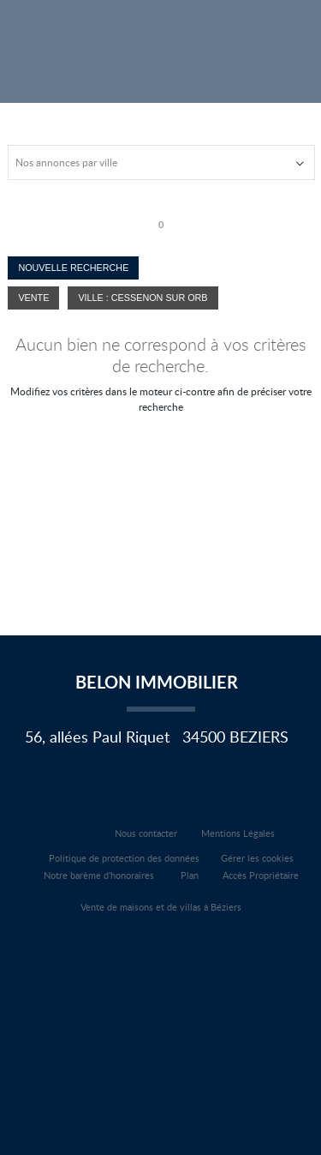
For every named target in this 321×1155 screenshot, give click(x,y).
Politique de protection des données (124, 857)
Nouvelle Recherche (73, 267)
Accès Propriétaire (261, 875)
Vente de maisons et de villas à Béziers (160, 906)
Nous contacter (146, 833)
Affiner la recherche (251, 36)
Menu (294, 36)
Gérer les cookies (257, 857)
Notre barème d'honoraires (100, 875)
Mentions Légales (238, 833)
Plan (190, 875)
